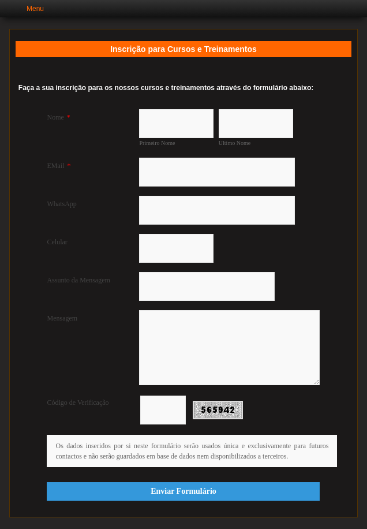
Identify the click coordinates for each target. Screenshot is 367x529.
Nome (58, 117)
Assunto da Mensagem (78, 280)
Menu (35, 9)
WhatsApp (61, 204)
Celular (57, 242)
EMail (58, 166)
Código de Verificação (77, 402)
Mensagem (62, 318)
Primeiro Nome (157, 143)
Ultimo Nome (234, 143)
